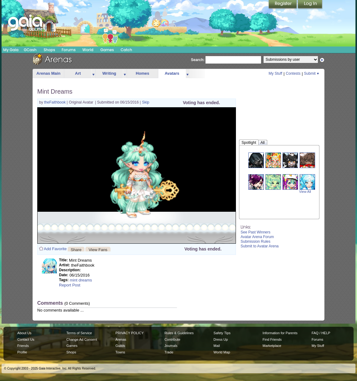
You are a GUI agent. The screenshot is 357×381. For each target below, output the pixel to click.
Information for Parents (280, 333)
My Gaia (10, 49)
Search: (198, 60)
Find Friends (272, 339)
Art (78, 73)
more (93, 73)
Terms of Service (79, 333)
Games (107, 49)
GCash (30, 49)
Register (283, 4)
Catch (126, 49)
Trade (169, 352)
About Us (24, 333)
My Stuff (275, 73)
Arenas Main (48, 73)
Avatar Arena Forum (257, 237)
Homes (142, 73)
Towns (120, 352)
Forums (68, 49)
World (87, 49)
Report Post (69, 285)
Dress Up (221, 339)
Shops (49, 49)
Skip (145, 102)
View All (305, 191)
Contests (293, 73)
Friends (23, 346)
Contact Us (25, 339)
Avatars (172, 73)
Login (310, 4)
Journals (171, 346)
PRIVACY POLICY (129, 333)
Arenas (120, 339)
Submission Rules (255, 241)
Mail (217, 346)
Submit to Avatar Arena (260, 246)
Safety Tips (222, 333)
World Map (222, 352)
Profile (22, 352)
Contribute (172, 339)
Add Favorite (55, 248)
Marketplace (272, 346)
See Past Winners (255, 232)
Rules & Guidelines (179, 333)
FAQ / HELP (321, 333)
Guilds (120, 346)
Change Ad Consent (81, 339)
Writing (109, 73)
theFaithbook (55, 102)
